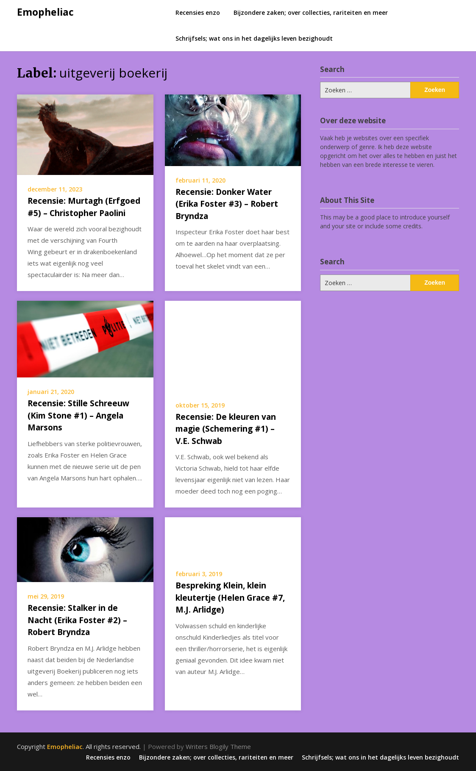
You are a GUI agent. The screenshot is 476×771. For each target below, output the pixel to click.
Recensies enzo (197, 12)
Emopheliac (45, 12)
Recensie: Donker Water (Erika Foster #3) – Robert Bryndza (226, 204)
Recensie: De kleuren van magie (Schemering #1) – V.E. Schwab (225, 429)
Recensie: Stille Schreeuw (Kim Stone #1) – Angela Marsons (78, 415)
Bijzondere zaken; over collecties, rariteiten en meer (311, 12)
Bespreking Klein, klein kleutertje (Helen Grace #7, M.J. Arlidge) (230, 597)
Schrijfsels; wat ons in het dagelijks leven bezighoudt (254, 38)
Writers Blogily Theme (218, 746)
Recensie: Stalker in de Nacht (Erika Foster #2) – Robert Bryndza (77, 620)
